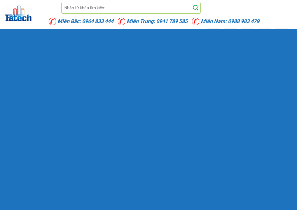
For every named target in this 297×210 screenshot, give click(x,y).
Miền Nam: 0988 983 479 (230, 21)
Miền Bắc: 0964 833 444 (85, 21)
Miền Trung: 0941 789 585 (157, 21)
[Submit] (195, 8)
